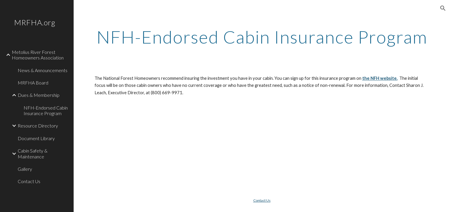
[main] (261, 37)
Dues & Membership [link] (38, 95)
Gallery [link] (25, 169)
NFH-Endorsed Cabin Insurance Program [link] (46, 110)
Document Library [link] (36, 138)
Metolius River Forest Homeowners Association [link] (38, 54)
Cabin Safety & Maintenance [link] (32, 153)
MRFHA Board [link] (33, 82)
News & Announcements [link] (42, 70)
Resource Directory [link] (38, 125)
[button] (443, 8)
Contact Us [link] (29, 181)
